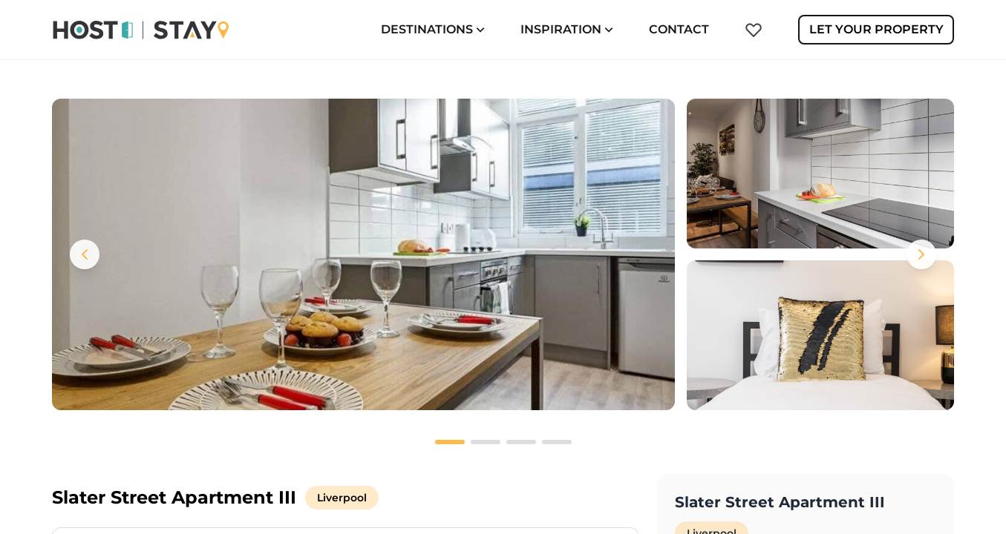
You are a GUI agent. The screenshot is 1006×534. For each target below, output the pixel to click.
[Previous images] (84, 254)
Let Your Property (876, 29)
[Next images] (921, 254)
